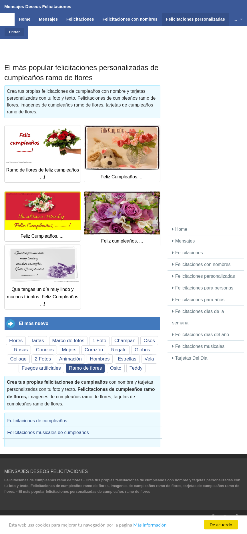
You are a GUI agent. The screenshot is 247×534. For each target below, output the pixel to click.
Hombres (99, 359)
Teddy (136, 368)
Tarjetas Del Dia (189, 358)
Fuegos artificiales (41, 368)
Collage (18, 359)
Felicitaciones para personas (202, 287)
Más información (149, 525)
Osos (149, 340)
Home (179, 229)
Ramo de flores (85, 368)
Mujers (69, 349)
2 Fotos (43, 359)
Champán (125, 340)
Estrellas (127, 359)
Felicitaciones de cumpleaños (37, 420)
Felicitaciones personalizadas (203, 276)
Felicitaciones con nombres (201, 264)
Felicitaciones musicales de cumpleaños (48, 432)
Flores (16, 340)
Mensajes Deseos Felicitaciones (37, 6)
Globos (142, 349)
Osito (115, 368)
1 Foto (99, 340)
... (235, 19)
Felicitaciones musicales (198, 346)
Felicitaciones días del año (200, 334)
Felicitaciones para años (198, 299)
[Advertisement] (137, 39)
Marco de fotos (68, 340)
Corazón (94, 349)
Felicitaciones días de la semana (198, 317)
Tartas (37, 340)
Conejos (45, 349)
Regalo (119, 349)
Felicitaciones (187, 252)
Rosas (21, 349)
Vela (149, 359)
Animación (70, 359)
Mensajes (183, 241)
